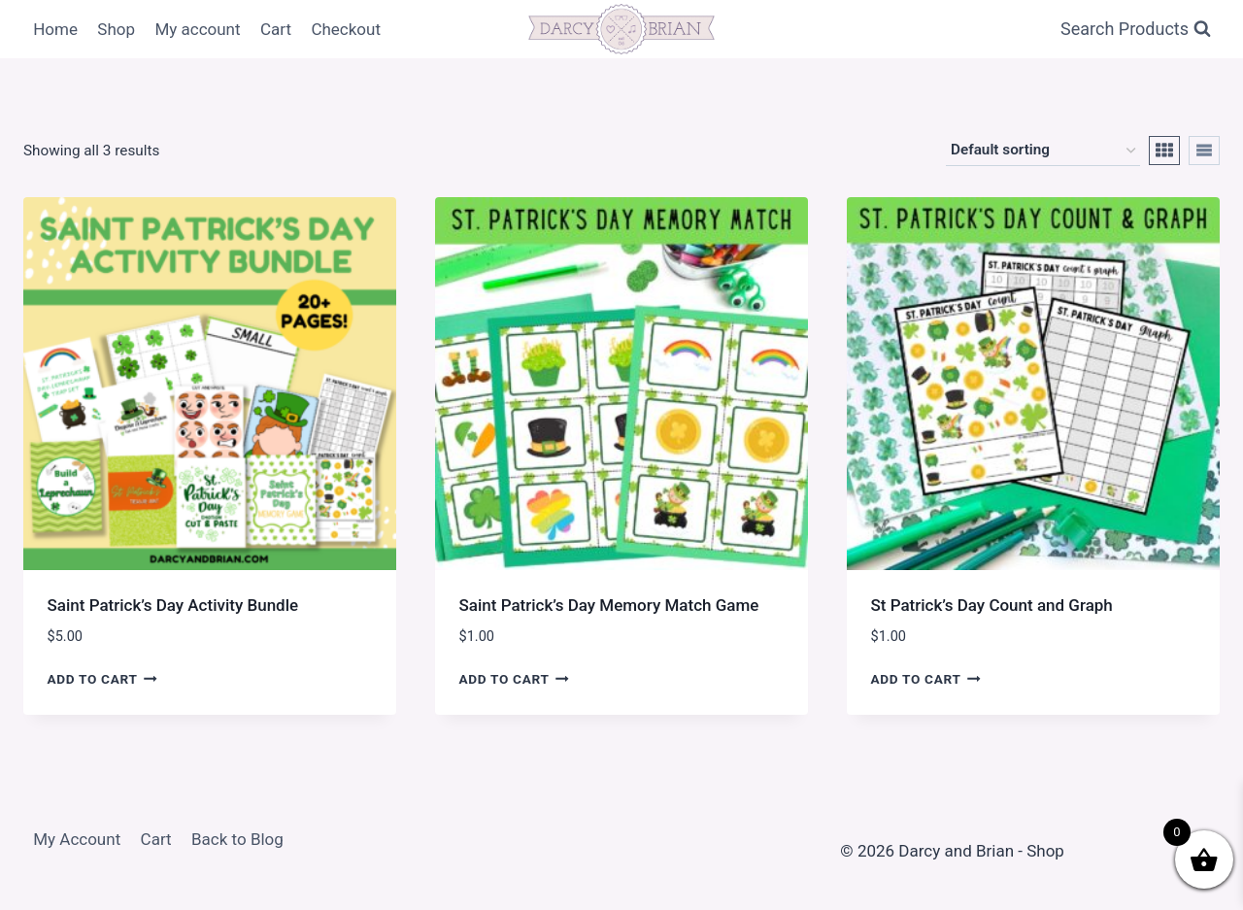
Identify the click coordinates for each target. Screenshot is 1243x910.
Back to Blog (237, 839)
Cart (275, 29)
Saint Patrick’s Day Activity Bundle (173, 605)
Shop (116, 29)
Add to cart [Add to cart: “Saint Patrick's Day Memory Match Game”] (514, 678)
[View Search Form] (1136, 29)
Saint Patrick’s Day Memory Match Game (609, 605)
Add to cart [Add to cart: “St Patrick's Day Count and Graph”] (926, 678)
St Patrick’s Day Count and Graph (992, 605)
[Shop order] (1043, 150)
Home (55, 29)
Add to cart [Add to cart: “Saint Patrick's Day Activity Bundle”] (102, 678)
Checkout (346, 29)
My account (197, 29)
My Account (76, 839)
